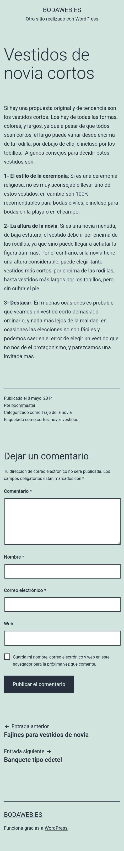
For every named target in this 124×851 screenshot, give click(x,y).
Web (8, 623)
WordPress (56, 828)
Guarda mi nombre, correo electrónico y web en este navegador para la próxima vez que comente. (61, 661)
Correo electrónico (25, 590)
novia (56, 419)
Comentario (18, 491)
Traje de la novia (56, 412)
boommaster (23, 405)
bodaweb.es (62, 10)
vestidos (70, 419)
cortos (43, 419)
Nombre (14, 557)
